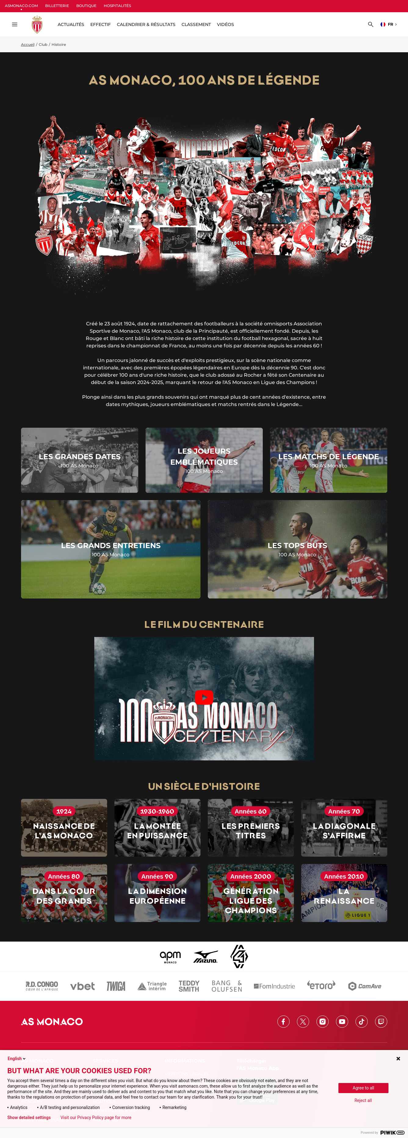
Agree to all (363, 1087)
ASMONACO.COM (21, 5)
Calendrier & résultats (146, 24)
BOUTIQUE (86, 5)
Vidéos (225, 24)
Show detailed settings (29, 1117)
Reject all (363, 1100)
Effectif (100, 24)
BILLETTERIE (57, 5)
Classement (196, 24)
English (17, 1058)
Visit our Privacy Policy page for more (95, 1117)
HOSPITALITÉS (117, 5)
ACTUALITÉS (71, 24)
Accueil (27, 44)
